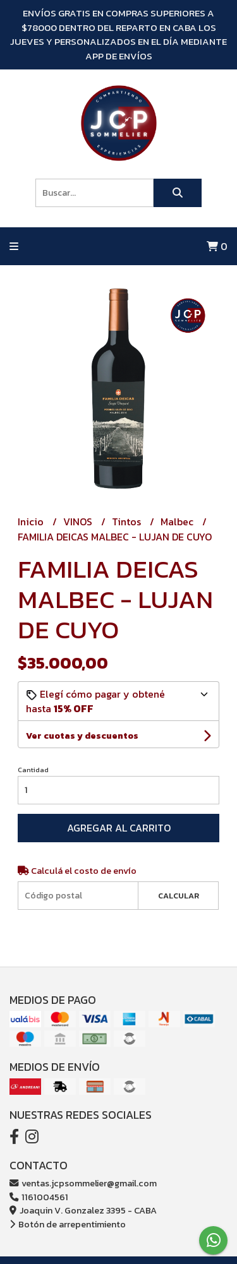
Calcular (178, 896)
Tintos (127, 521)
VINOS (79, 521)
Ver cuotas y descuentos (82, 735)
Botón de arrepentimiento (67, 1224)
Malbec (178, 521)
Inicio (32, 521)
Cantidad (33, 770)
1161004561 (38, 1197)
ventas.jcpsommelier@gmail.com (83, 1183)
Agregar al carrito (119, 827)
